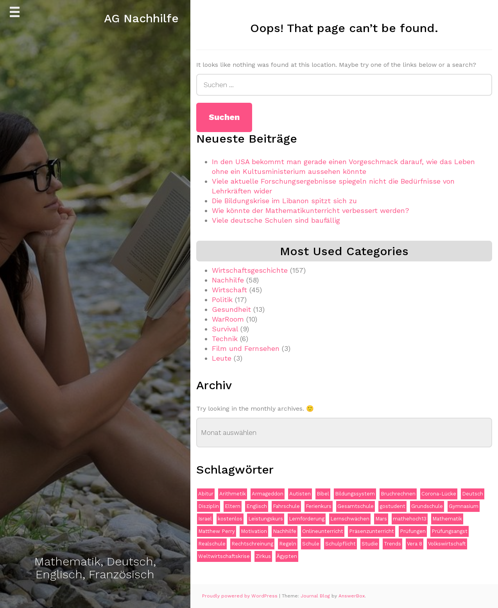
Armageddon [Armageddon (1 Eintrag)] (267, 494)
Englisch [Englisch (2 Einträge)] (256, 506)
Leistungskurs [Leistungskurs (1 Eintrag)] (265, 519)
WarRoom (228, 319)
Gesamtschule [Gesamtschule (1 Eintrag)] (355, 506)
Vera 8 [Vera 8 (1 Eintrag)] (414, 544)
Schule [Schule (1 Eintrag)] (310, 544)
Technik (225, 338)
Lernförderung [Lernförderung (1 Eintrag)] (306, 519)
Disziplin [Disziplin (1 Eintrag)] (208, 506)
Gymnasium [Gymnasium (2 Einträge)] (463, 506)
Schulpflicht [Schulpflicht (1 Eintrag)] (340, 544)
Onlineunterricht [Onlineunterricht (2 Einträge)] (322, 531)
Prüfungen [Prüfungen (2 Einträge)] (413, 531)
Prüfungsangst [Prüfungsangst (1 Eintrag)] (450, 531)
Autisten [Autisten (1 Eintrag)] (300, 494)
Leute (221, 358)
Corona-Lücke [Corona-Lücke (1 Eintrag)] (438, 494)
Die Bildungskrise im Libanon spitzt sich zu (284, 201)
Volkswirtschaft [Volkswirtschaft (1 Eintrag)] (447, 544)
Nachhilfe (228, 280)
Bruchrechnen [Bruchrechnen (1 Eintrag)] (398, 494)
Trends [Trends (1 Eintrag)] (392, 544)
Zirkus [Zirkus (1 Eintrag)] (263, 556)
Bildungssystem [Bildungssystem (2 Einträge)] (355, 494)
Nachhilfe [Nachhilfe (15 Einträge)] (284, 531)
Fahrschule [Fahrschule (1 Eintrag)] (286, 506)
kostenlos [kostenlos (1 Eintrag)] (230, 519)
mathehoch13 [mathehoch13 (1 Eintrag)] (409, 519)
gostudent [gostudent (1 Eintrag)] (392, 506)
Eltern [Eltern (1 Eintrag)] (232, 506)
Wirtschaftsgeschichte (250, 270)
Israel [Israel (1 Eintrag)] (205, 519)
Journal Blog (316, 596)
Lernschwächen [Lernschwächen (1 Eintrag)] (349, 519)
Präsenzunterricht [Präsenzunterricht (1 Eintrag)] (371, 531)
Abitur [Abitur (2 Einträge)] (205, 494)
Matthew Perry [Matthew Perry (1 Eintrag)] (216, 531)
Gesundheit (231, 309)
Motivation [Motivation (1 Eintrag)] (254, 531)
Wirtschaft (229, 290)
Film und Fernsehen (245, 348)
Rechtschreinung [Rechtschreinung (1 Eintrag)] (252, 544)
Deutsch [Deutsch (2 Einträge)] (472, 494)
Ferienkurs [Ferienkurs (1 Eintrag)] (318, 506)
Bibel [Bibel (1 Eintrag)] (323, 494)
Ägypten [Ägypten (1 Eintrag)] (287, 556)
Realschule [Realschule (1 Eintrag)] (212, 544)
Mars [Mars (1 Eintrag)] (381, 519)
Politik (222, 299)
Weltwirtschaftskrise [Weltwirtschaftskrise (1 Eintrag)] (224, 556)
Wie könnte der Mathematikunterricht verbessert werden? (310, 210)
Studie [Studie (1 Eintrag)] (370, 544)
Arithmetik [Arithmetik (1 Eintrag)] (232, 494)
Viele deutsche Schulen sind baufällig (276, 220)
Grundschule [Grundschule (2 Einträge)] (427, 506)
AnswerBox (352, 596)
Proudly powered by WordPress (240, 596)
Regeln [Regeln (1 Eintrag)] (287, 544)
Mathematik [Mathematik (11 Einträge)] (447, 519)
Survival (225, 329)
